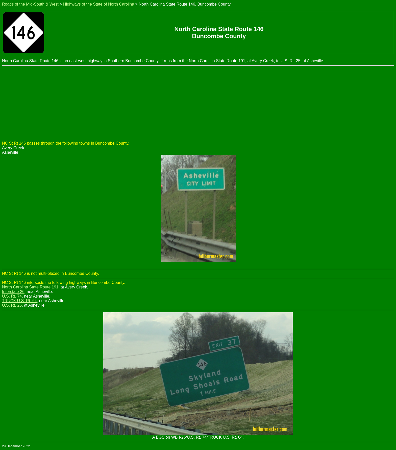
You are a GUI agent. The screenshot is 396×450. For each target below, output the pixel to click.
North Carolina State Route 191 (30, 287)
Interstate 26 (13, 291)
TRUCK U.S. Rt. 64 (19, 301)
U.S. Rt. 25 (12, 305)
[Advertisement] (198, 103)
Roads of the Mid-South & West (30, 4)
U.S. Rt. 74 (12, 296)
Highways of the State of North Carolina (98, 4)
